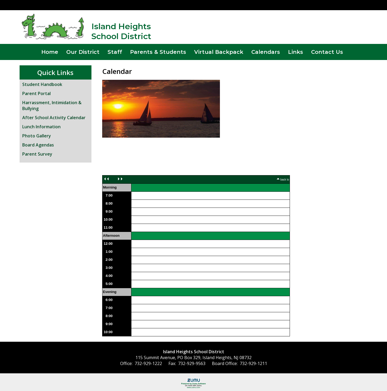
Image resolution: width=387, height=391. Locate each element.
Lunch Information (41, 127)
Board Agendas (38, 145)
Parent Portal (36, 93)
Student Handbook (42, 84)
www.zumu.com (193, 387)
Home (49, 52)
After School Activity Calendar (54, 118)
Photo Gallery (36, 136)
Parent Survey (37, 154)
